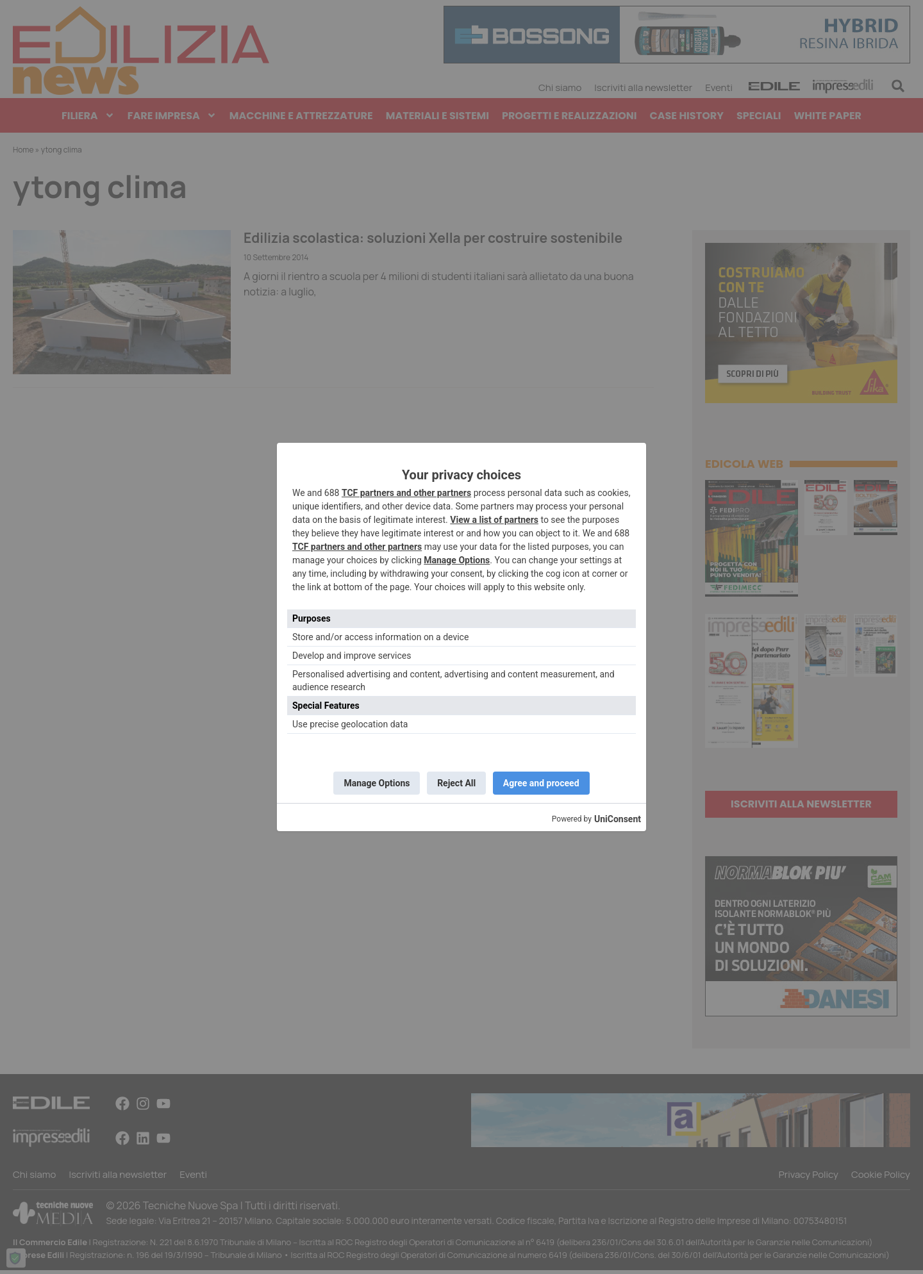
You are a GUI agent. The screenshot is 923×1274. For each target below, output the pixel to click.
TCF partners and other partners (406, 491)
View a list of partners (494, 518)
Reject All (456, 783)
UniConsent (617, 821)
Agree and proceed (544, 783)
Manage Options (457, 558)
